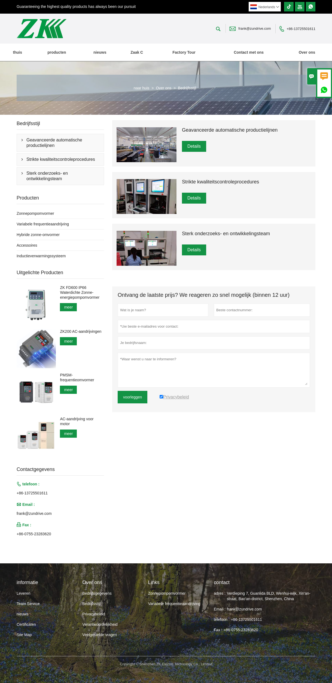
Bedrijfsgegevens (96, 593)
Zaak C (136, 52)
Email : (220, 609)
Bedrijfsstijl (91, 604)
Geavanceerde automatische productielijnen (54, 143)
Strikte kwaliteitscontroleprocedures (60, 159)
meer (68, 307)
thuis (17, 52)
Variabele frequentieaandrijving (43, 224)
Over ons (307, 52)
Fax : (218, 630)
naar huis (142, 88)
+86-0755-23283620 (34, 534)
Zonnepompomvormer (35, 213)
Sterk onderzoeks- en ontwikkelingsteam (47, 176)
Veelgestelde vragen (99, 635)
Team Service (28, 604)
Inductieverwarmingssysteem (41, 256)
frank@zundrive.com (254, 28)
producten (56, 52)
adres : (220, 593)
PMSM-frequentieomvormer (77, 377)
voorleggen (132, 397)
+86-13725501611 (301, 29)
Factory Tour (184, 52)
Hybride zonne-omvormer (38, 234)
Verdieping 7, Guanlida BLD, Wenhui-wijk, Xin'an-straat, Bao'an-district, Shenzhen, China (268, 596)
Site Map (24, 635)
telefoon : (222, 619)
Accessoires (27, 245)
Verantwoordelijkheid (99, 624)
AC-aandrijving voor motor (76, 421)
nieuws (99, 52)
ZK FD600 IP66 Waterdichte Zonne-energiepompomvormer (79, 292)
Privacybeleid (93, 614)
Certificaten (26, 624)
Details (194, 146)
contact (222, 582)
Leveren (24, 593)
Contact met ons (249, 52)
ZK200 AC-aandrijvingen (80, 331)
